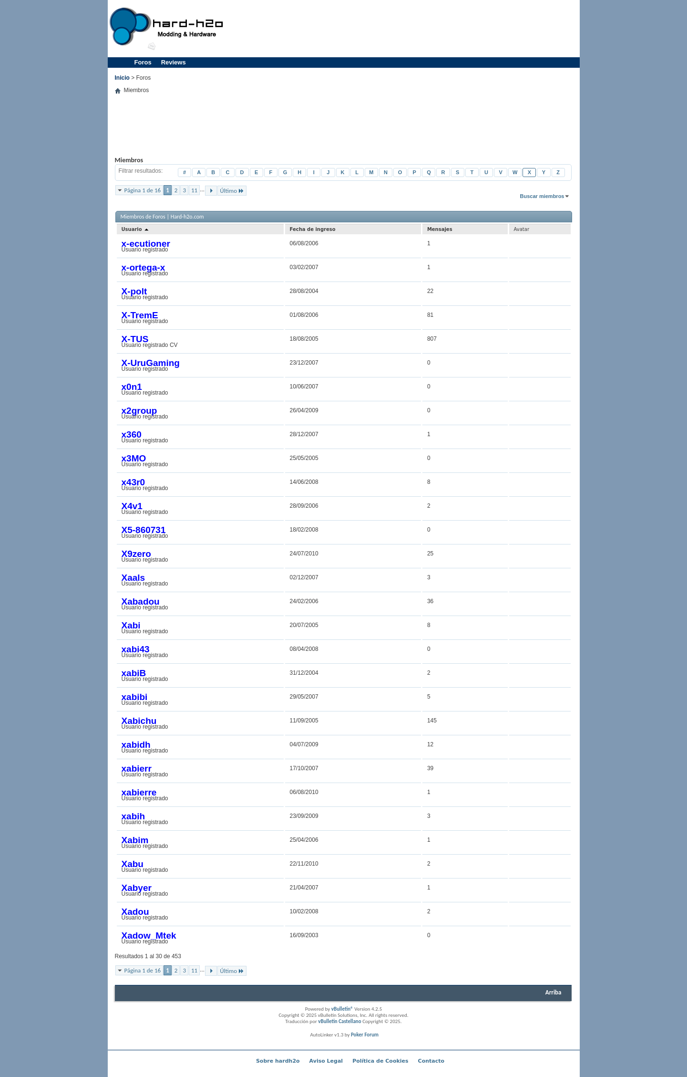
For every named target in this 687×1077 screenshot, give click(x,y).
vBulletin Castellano (339, 1021)
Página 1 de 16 (142, 190)
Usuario (136, 229)
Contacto (431, 1061)
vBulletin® (342, 1009)
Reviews (173, 62)
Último (232, 190)
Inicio (122, 77)
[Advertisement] (403, 28)
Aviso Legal (326, 1061)
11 (194, 190)
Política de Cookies (380, 1061)
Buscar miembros (542, 196)
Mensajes (439, 229)
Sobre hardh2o (278, 1061)
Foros (143, 62)
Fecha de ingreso (313, 229)
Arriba (553, 992)
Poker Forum (365, 1035)
